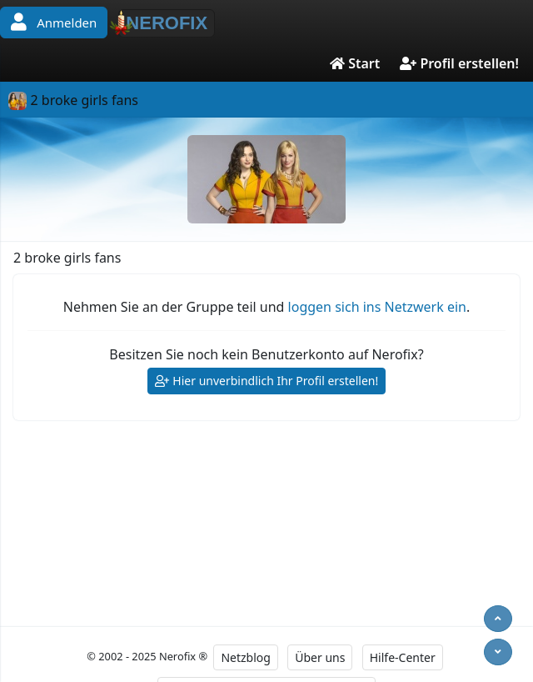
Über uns (320, 657)
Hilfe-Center (403, 657)
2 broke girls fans (73, 100)
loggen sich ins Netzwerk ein (377, 307)
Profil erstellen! (459, 63)
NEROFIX (162, 22)
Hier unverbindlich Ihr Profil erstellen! (267, 381)
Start (355, 63)
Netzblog (245, 657)
